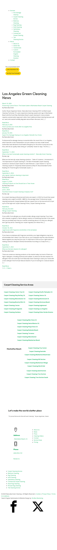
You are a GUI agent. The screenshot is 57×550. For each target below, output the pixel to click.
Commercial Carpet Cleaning (16, 481)
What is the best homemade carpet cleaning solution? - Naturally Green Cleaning (26, 154)
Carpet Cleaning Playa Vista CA (27, 327)
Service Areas (38, 440)
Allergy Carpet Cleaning (9, 211)
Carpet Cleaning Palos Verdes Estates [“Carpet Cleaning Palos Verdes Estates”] (41, 312)
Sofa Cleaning (17, 27)
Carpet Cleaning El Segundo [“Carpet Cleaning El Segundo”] (13, 309)
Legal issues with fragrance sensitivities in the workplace (19, 230)
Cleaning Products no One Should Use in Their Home (18, 183)
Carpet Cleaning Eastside (37, 351)
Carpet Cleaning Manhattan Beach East (37, 355)
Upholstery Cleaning (14, 479)
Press (35, 434)
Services (12, 10)
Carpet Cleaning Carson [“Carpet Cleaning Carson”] (12, 305)
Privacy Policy (46, 494)
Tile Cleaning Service (14, 488)
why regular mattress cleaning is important (15, 175)
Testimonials (17, 48)
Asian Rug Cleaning (14, 484)
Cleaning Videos (39, 436)
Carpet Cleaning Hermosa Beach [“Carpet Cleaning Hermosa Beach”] (39, 302)
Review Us (16, 459)
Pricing (36, 442)
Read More (5, 122)
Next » (10, 268)
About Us (16, 44)
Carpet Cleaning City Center (37, 348)
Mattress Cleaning (13, 473)
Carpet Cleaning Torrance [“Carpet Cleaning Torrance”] (25, 333)
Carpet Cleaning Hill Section (36, 359)
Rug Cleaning (17, 25)
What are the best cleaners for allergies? (14, 249)
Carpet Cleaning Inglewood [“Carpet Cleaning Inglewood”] (37, 305)
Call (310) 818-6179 (12, 69)
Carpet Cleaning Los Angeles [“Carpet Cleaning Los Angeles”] (38, 309)
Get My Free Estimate (13, 73)
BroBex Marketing (37, 498)
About (12, 41)
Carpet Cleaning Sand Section (36, 371)
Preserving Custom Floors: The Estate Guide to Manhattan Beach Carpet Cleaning (27, 105)
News (35, 432)
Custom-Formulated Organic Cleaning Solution (16, 54)
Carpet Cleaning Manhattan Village (36, 363)
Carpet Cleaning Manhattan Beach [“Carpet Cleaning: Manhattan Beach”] (28, 340)
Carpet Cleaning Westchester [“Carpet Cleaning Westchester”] (27, 337)
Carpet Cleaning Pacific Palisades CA (40, 292)
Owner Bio (16, 46)
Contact (12, 60)
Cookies (38, 494)
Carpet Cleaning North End (36, 366)
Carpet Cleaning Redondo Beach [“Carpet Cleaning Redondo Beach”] (27, 330)
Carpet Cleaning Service (15, 471)
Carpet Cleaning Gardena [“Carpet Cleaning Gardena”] (12, 312)
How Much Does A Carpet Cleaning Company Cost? (17, 192)
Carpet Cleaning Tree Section (36, 374)
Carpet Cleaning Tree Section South (36, 377)
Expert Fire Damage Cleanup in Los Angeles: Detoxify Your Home (22, 135)
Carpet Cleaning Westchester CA (14, 299)
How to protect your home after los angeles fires (17, 127)
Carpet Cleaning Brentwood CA (39, 299)
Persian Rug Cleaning (14, 486)
